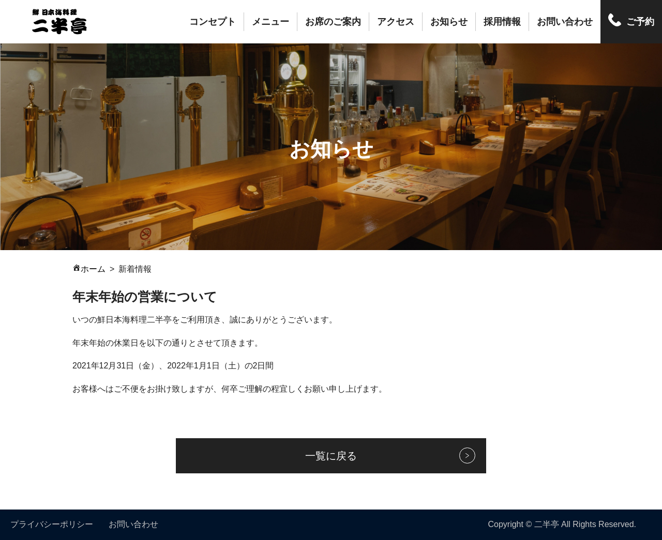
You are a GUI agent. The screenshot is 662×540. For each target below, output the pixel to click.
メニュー (270, 22)
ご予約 (640, 22)
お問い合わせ (565, 22)
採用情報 (502, 22)
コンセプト (212, 22)
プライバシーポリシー (51, 524)
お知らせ (449, 22)
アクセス (395, 22)
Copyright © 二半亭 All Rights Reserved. (562, 524)
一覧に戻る (331, 455)
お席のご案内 (333, 22)
